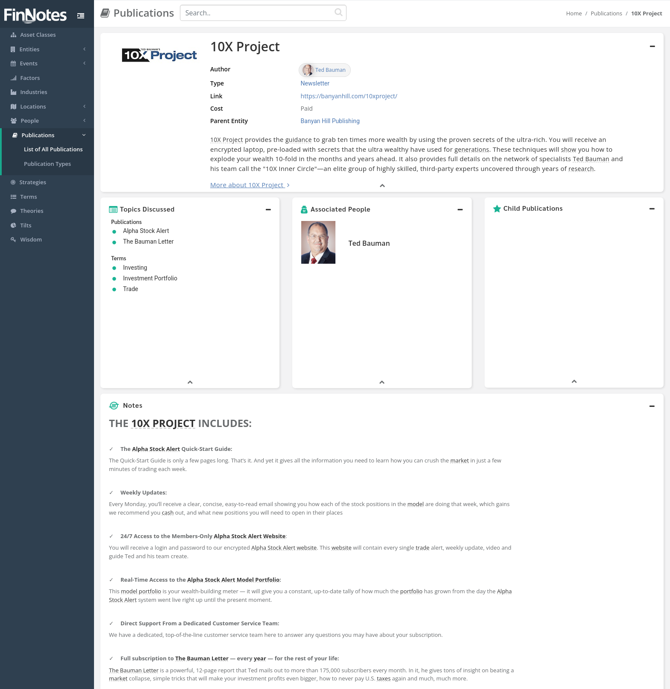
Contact (401, 680)
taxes (384, 595)
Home (574, 13)
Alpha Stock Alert (156, 365)
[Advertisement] (591, 458)
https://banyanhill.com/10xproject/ (349, 96)
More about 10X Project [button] (246, 184)
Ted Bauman (591, 159)
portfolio (411, 508)
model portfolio (141, 508)
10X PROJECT (163, 340)
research (581, 169)
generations (472, 149)
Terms (374, 680)
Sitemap (304, 680)
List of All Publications (53, 149)
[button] (190, 209)
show (568, 149)
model (416, 420)
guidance (298, 139)
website (307, 464)
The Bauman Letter (202, 575)
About (278, 680)
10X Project (226, 139)
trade (422, 464)
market (459, 377)
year (260, 575)
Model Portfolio (258, 496)
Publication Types (47, 164)
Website (274, 452)
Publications (607, 13)
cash (168, 429)
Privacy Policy (340, 680)
